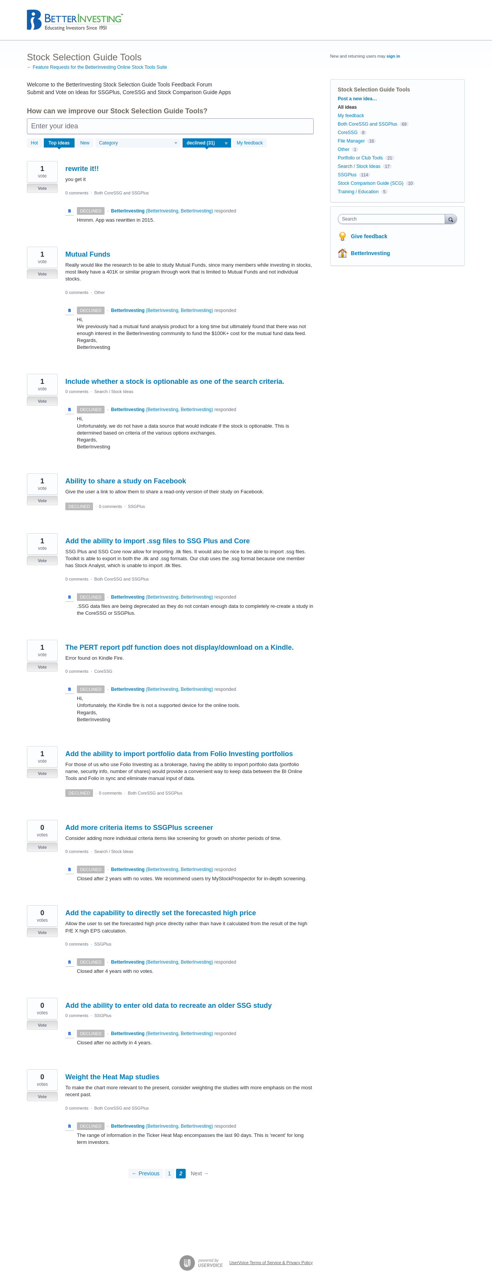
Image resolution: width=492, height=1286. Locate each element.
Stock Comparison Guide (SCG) (371, 183)
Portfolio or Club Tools (360, 158)
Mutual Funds (87, 254)
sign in (393, 56)
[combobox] (393, 219)
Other (99, 292)
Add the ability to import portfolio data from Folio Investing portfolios (179, 754)
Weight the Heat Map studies (112, 1077)
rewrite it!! (82, 169)
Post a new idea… (357, 98)
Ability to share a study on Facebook (125, 481)
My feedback (250, 143)
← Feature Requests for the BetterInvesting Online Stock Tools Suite (97, 67)
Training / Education (358, 191)
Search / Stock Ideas (113, 391)
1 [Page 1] (169, 1173)
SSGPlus (136, 506)
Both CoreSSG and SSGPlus (121, 193)
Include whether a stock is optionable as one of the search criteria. (174, 381)
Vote (42, 188)
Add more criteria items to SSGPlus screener (139, 827)
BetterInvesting (370, 253)
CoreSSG (103, 671)
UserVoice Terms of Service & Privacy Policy (271, 1262)
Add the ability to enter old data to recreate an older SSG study (168, 1005)
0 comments (76, 193)
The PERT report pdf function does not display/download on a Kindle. (179, 647)
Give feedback (369, 236)
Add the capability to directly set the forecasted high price (160, 913)
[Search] (451, 219)
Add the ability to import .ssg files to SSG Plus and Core (157, 541)
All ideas (347, 107)
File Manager (351, 141)
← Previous (146, 1173)
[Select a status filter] (207, 143)
